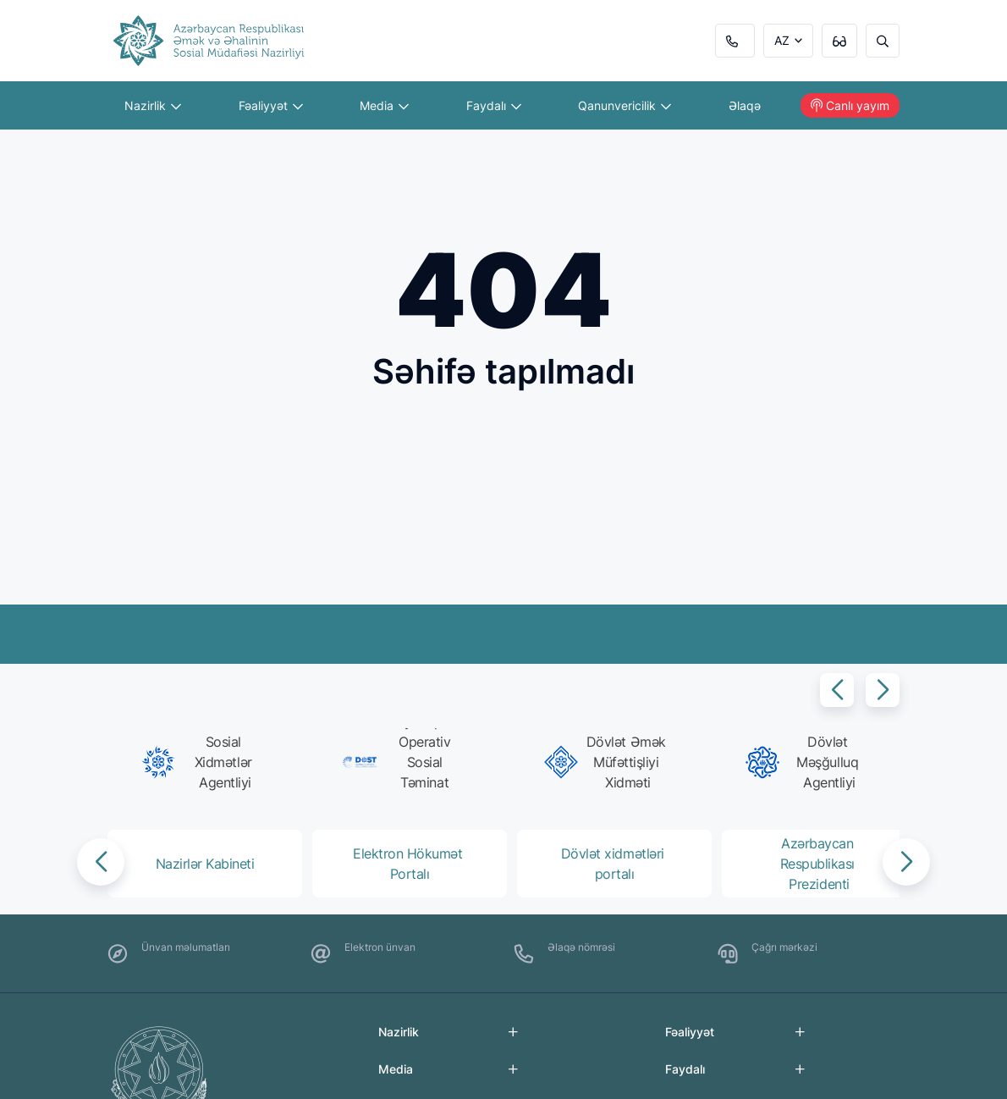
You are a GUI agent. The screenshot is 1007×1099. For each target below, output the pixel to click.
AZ (782, 40)
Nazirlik (152, 105)
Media (384, 105)
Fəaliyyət (271, 105)
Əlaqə (745, 105)
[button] (837, 690)
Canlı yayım (850, 105)
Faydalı (493, 105)
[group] (201, 762)
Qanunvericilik (624, 105)
